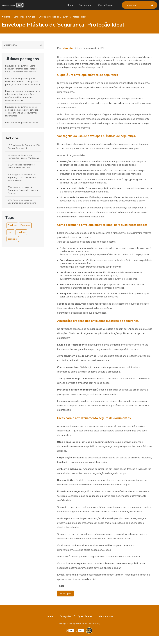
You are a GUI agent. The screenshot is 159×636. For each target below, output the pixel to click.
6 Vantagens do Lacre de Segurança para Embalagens (22, 201)
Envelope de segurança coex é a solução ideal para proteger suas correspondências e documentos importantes (21, 111)
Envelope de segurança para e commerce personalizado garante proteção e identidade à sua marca (22, 81)
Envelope (12, 225)
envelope (21, 232)
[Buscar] (152, 5)
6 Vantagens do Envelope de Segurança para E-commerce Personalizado (22, 177)
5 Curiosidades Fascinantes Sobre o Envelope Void (21, 166)
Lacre (10, 232)
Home (70, 5)
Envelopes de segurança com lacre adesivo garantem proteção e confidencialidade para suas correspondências (22, 96)
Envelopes (25, 225)
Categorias (85, 5)
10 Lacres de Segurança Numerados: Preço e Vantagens (23, 156)
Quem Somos (105, 5)
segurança (12, 239)
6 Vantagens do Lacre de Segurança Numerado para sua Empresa (23, 190)
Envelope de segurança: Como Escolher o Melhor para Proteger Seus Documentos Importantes (21, 68)
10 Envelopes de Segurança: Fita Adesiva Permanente (24, 147)
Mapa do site (105, 616)
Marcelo (68, 48)
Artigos (12, 138)
